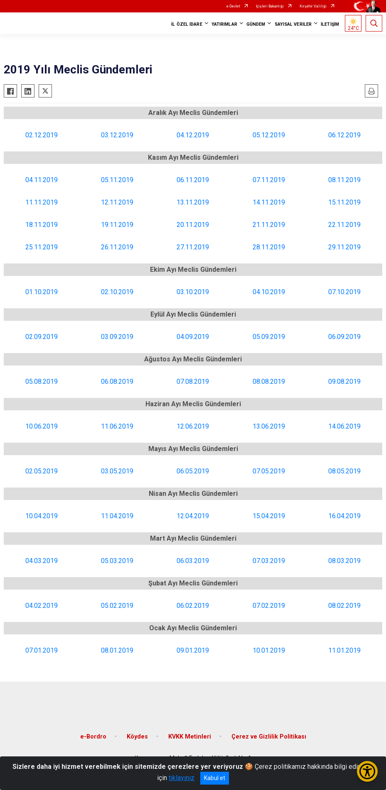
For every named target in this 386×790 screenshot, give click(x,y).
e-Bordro (93, 736)
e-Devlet (233, 6)
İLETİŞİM (330, 24)
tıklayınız (181, 778)
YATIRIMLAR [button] (224, 24)
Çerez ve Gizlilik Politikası (268, 736)
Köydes (137, 736)
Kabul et (214, 778)
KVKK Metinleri (189, 736)
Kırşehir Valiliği (313, 6)
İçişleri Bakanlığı (270, 6)
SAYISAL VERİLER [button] (293, 24)
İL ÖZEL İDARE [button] (186, 24)
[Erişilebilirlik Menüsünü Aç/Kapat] (367, 771)
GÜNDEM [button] (256, 24)
